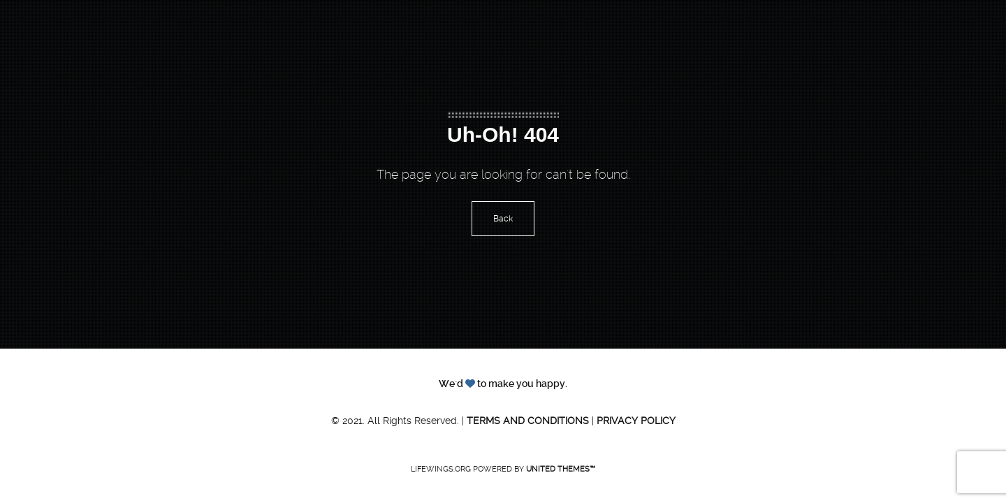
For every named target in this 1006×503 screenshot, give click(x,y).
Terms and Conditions (528, 420)
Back (503, 219)
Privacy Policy (636, 420)
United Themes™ (560, 469)
